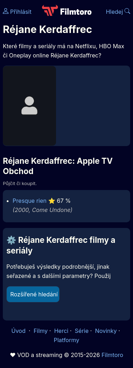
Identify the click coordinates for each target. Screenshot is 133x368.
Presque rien (30, 200)
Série (82, 330)
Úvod (19, 330)
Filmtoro (112, 354)
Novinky (106, 330)
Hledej (118, 11)
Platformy (66, 340)
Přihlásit (17, 11)
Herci (61, 330)
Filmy (41, 330)
